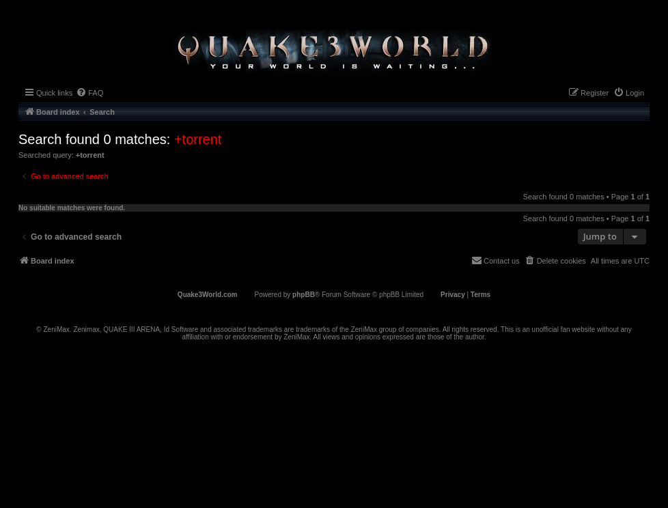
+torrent (197, 139)
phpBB (303, 294)
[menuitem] (89, 93)
